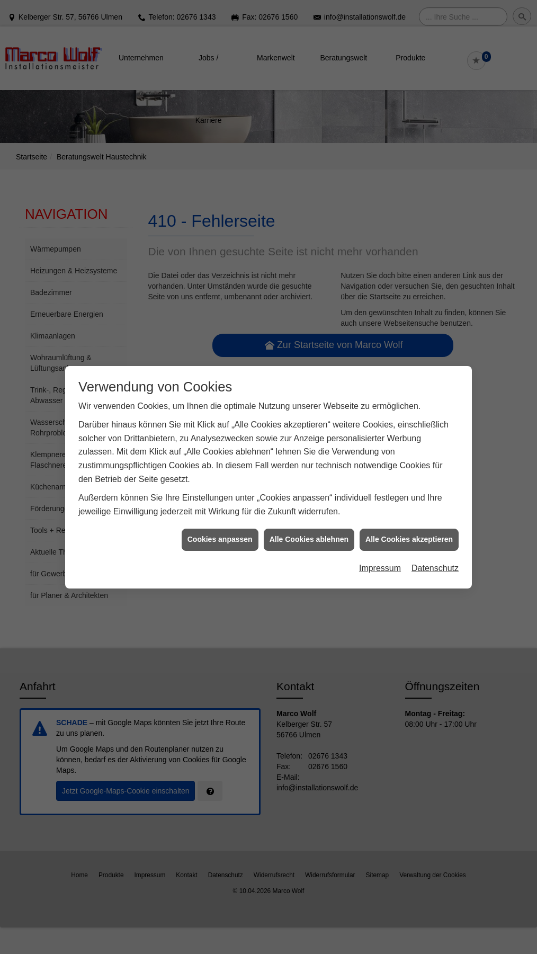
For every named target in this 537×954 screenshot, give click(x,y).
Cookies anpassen (220, 532)
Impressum (380, 560)
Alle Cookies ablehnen (309, 532)
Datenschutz (435, 560)
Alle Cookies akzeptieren (409, 532)
